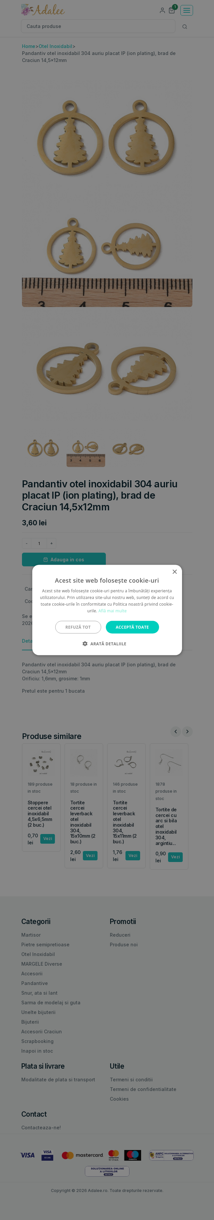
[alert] (107, 610)
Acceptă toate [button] (132, 627)
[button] (107, 643)
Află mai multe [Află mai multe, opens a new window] (113, 610)
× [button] (174, 572)
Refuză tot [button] (78, 627)
